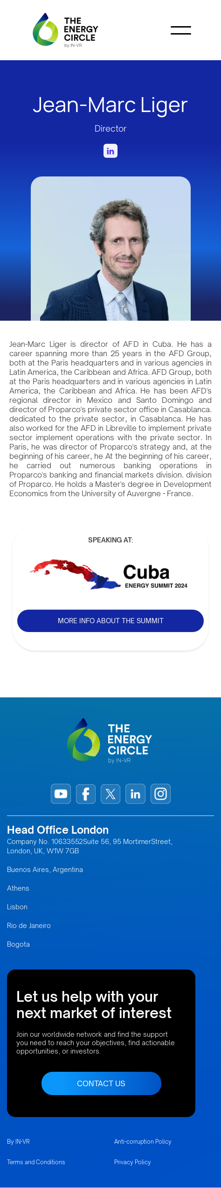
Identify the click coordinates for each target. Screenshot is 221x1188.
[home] (79, 30)
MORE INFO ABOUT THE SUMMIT (111, 621)
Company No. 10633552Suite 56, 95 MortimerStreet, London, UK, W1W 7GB (90, 846)
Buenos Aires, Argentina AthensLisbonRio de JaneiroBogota (45, 906)
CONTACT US (101, 1083)
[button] (181, 30)
